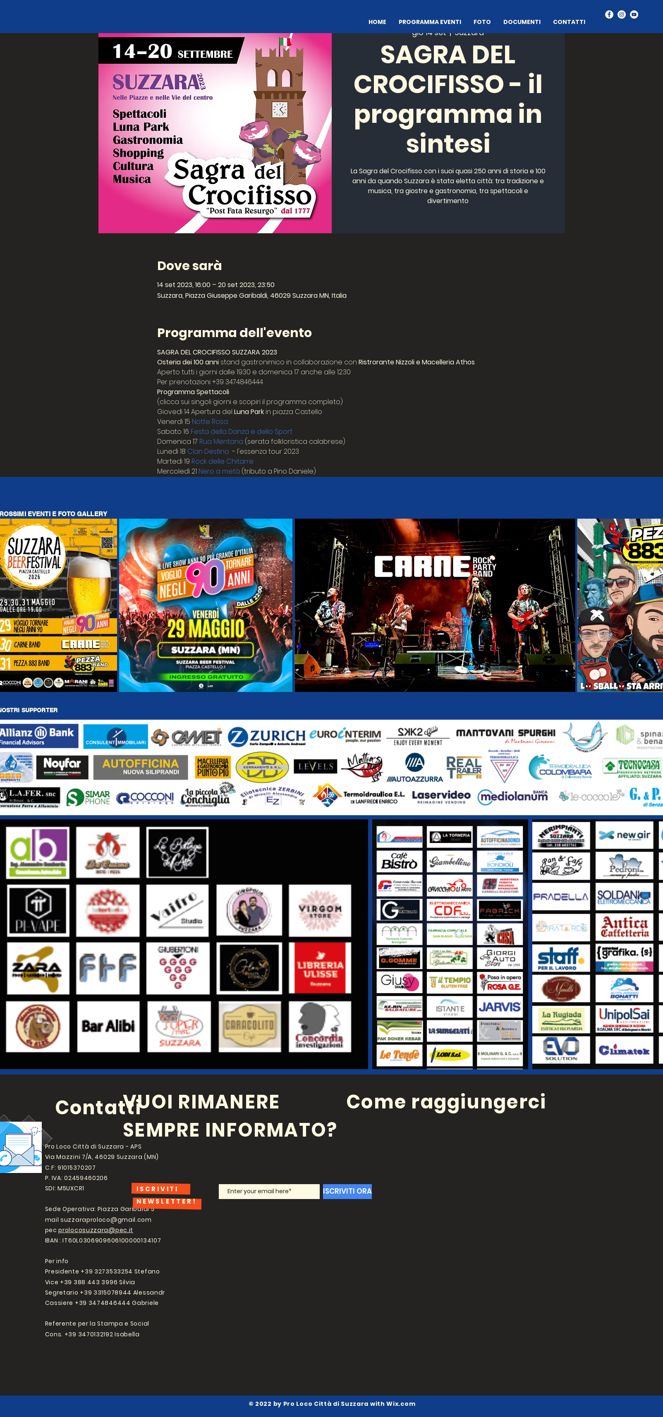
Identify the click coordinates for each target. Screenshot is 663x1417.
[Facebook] (609, 14)
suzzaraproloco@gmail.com (106, 1220)
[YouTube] (634, 14)
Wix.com (400, 1404)
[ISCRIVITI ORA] (347, 1191)
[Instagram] (622, 14)
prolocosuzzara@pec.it (95, 1230)
